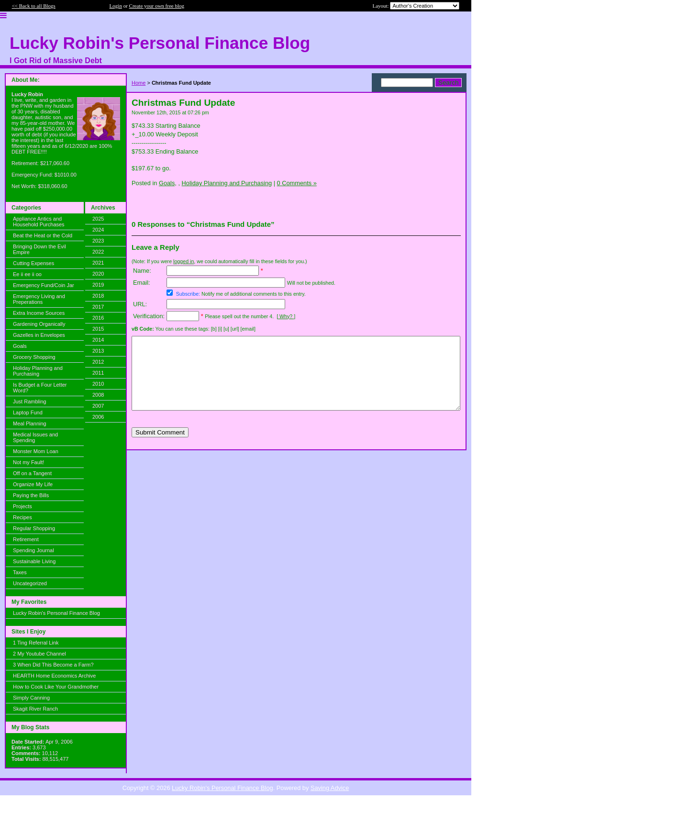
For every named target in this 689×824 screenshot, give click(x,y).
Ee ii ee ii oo (27, 274)
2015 (98, 329)
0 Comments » (297, 183)
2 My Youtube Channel (39, 654)
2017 (98, 307)
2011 (98, 373)
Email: (141, 282)
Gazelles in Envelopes (39, 335)
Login (116, 6)
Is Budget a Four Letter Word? (40, 387)
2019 (98, 285)
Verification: (149, 316)
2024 (98, 230)
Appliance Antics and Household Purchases (39, 221)
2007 (98, 406)
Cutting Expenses (33, 263)
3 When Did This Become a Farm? (53, 665)
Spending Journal (33, 550)
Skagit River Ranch (35, 709)
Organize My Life (33, 484)
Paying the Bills (31, 495)
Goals (20, 346)
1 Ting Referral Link (35, 643)
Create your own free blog (156, 6)
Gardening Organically (39, 324)
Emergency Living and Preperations (39, 299)
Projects (22, 506)
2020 (98, 274)
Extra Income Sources (39, 313)
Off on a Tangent (32, 473)
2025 (98, 219)
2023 (98, 241)
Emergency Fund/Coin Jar (43, 285)
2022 (98, 252)
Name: (142, 270)
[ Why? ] (286, 316)
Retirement (26, 539)
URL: (140, 304)
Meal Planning (29, 423)
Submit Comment (160, 446)
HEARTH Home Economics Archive (54, 676)
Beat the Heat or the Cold (42, 235)
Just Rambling (29, 401)
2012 (98, 362)
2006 (98, 417)
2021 (98, 263)
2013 (98, 351)
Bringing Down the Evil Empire (39, 249)
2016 (98, 318)
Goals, (168, 183)
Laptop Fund (28, 412)
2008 (98, 395)
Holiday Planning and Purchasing (38, 371)
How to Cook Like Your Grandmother (56, 687)
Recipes (22, 517)
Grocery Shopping (34, 357)
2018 (98, 296)
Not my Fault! (28, 462)
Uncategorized (30, 583)
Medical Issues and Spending (35, 437)
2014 (98, 340)
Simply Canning (31, 698)
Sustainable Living (34, 561)
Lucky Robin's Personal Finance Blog (56, 613)
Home (138, 83)
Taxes (20, 572)
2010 (98, 384)
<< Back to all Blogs (34, 6)
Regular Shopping (34, 528)
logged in (183, 261)
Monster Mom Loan (35, 451)
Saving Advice (330, 787)
